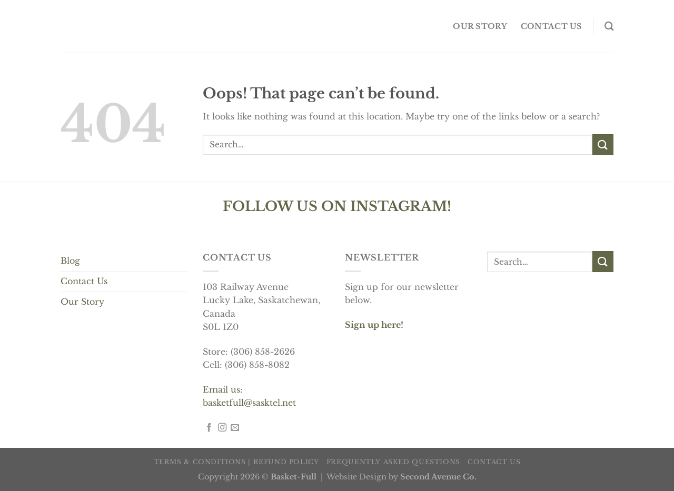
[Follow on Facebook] (209, 428)
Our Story (82, 301)
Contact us (551, 26)
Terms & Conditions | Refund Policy (236, 462)
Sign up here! (374, 324)
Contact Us (84, 281)
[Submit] (602, 144)
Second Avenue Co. (438, 477)
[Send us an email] (235, 428)
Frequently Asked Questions (393, 462)
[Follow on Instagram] (222, 428)
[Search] (608, 26)
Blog (70, 260)
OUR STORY (480, 26)
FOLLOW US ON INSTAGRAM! (337, 206)
